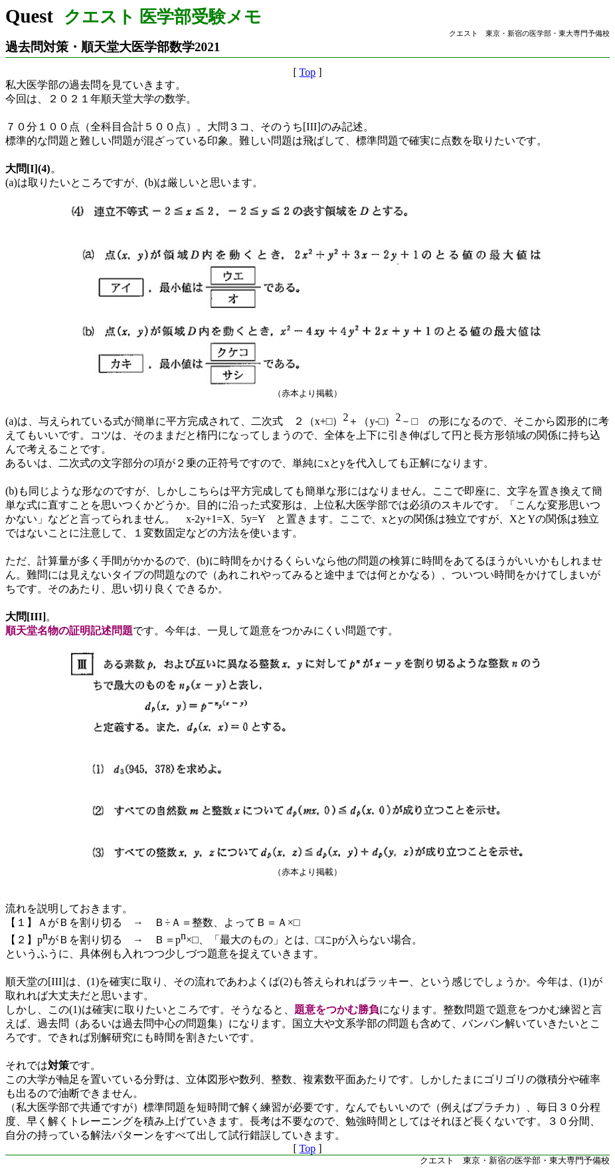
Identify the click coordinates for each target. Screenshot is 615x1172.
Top (308, 72)
